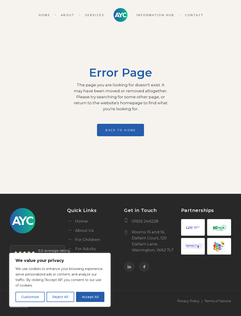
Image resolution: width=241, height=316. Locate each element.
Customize (30, 297)
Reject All (60, 297)
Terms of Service (217, 301)
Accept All (90, 297)
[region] (60, 280)
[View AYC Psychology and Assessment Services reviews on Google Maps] (37, 252)
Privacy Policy (188, 301)
